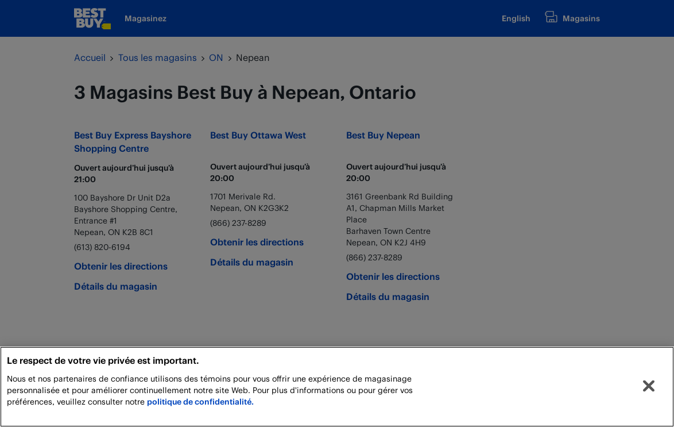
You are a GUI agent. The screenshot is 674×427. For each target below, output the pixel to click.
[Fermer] (648, 386)
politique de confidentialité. (200, 401)
